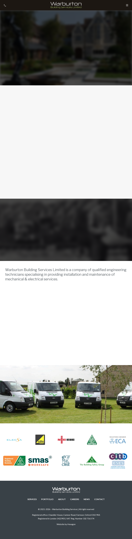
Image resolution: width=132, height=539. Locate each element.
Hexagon (71, 524)
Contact (99, 499)
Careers (74, 499)
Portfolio (47, 499)
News (87, 499)
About (62, 499)
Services (32, 499)
